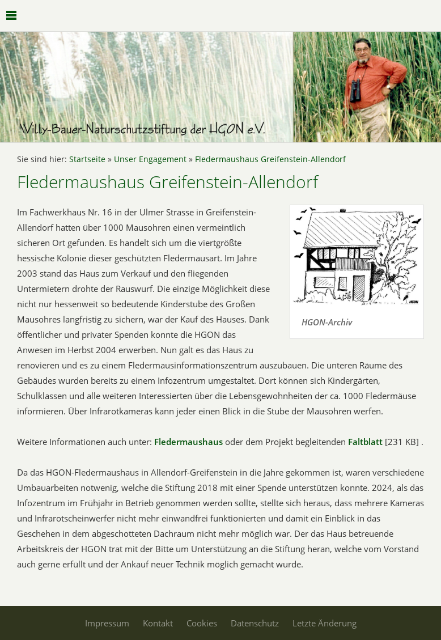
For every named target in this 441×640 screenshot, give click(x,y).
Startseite (87, 159)
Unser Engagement (150, 159)
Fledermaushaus (189, 441)
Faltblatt (365, 441)
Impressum (107, 623)
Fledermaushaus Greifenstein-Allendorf (270, 159)
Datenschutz (255, 623)
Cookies (201, 623)
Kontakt (158, 623)
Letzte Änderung (324, 623)
